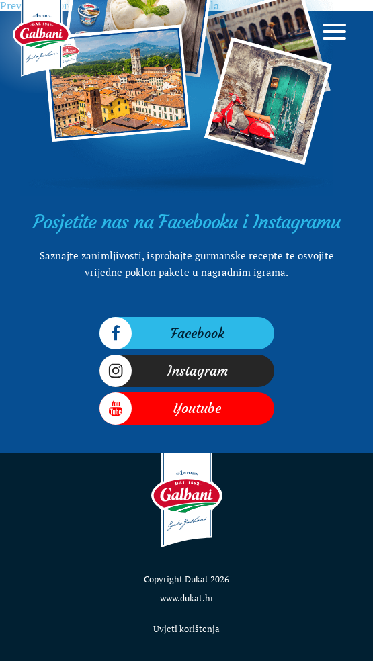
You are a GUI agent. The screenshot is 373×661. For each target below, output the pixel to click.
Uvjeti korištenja (186, 629)
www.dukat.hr (187, 598)
